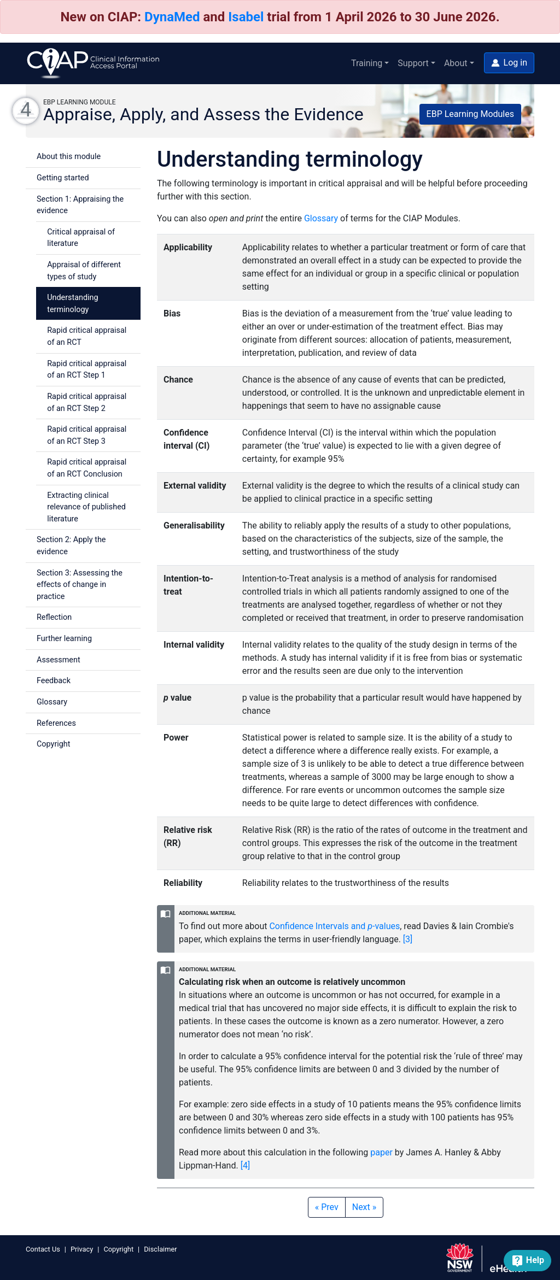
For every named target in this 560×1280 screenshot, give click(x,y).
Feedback (54, 680)
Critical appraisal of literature (81, 238)
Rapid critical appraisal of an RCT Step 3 (86, 435)
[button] (509, 62)
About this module (69, 156)
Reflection (54, 617)
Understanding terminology (72, 303)
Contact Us (43, 1249)
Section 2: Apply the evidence (71, 545)
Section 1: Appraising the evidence (80, 205)
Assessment (58, 660)
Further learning (64, 638)
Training (366, 63)
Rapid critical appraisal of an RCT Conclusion (86, 468)
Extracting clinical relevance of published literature (86, 507)
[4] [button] (245, 1165)
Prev (327, 1207)
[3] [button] (407, 939)
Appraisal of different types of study (84, 270)
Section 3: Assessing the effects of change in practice (79, 584)
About (456, 63)
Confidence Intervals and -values (334, 926)
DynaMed (172, 17)
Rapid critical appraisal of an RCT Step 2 (86, 402)
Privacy (82, 1249)
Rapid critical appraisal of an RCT (86, 336)
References (56, 723)
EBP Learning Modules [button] (470, 114)
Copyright (53, 744)
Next (364, 1207)
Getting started (63, 178)
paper (381, 1152)
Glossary (52, 702)
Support (413, 63)
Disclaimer (160, 1249)
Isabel (246, 17)
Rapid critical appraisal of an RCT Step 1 (86, 369)
